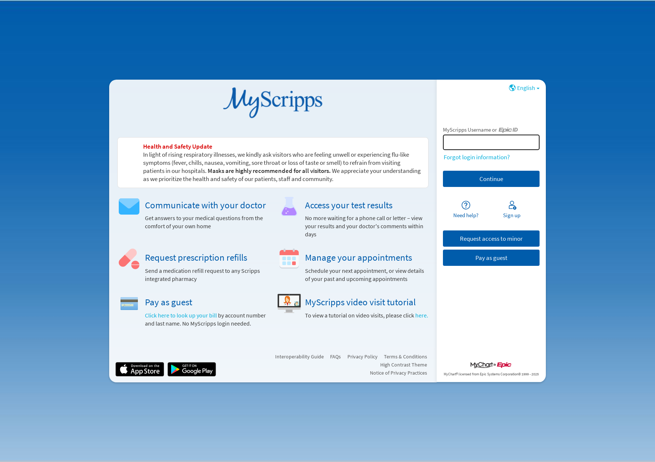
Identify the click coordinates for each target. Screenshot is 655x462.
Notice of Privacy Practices (398, 372)
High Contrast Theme (403, 364)
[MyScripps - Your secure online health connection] (272, 102)
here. (421, 315)
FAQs (335, 356)
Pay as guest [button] (491, 258)
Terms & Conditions (405, 356)
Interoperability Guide (299, 356)
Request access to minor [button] (491, 239)
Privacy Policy (362, 356)
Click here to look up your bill (181, 315)
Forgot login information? (477, 157)
